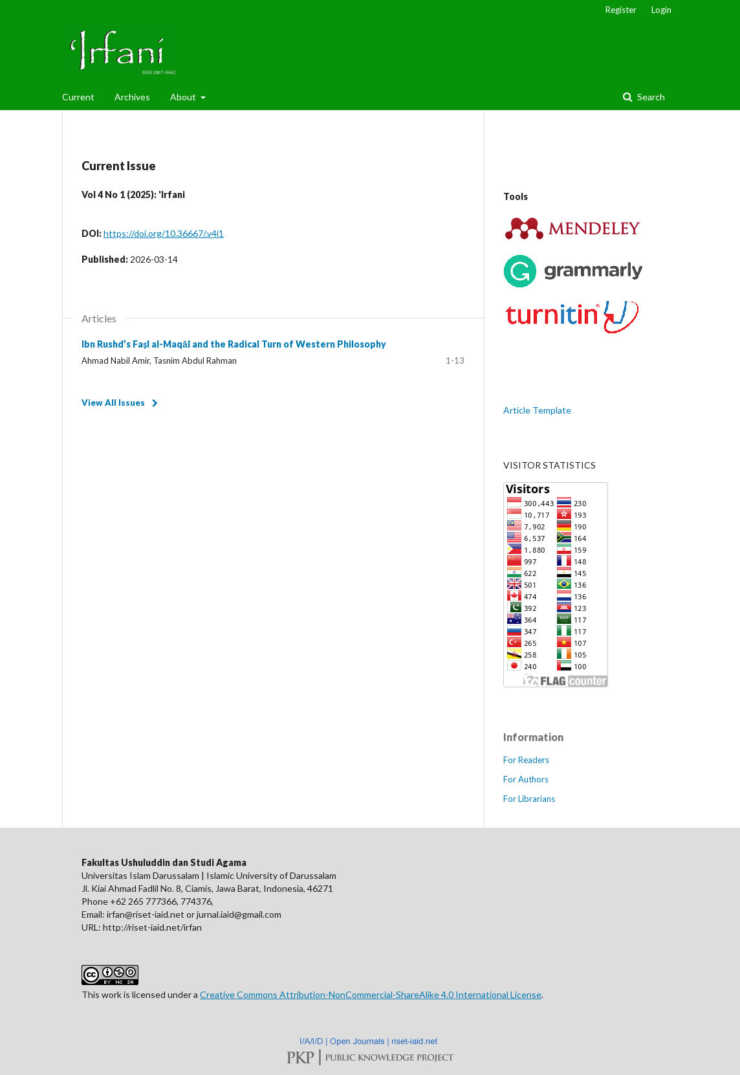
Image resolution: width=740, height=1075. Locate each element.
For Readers (526, 760)
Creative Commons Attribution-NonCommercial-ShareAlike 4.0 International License (370, 994)
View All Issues (113, 402)
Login (661, 10)
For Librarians (529, 798)
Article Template (537, 410)
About (184, 96)
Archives (132, 96)
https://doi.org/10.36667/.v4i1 (163, 233)
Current (78, 96)
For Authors (526, 779)
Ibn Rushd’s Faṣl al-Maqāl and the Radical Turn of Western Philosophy (234, 343)
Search (650, 96)
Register (621, 10)
